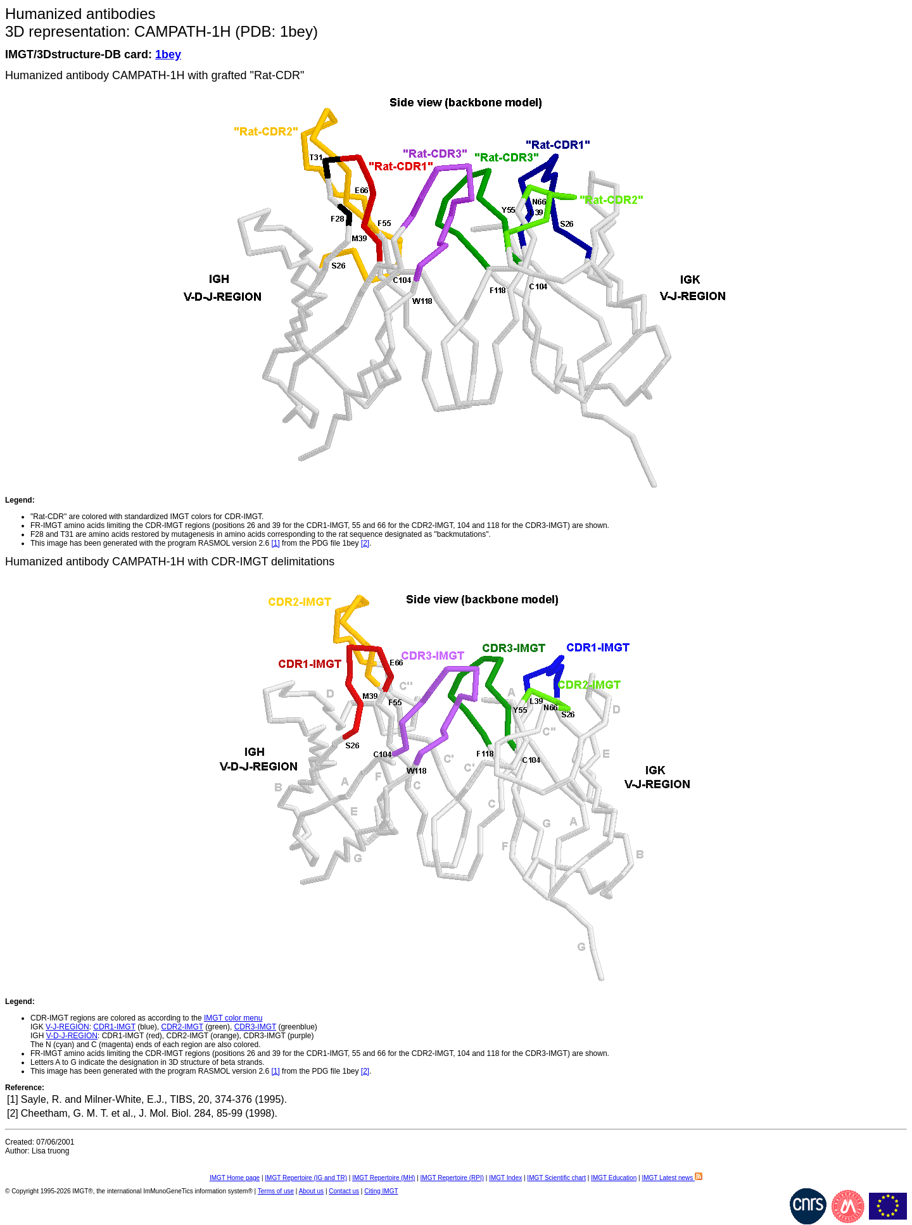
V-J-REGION (67, 1026)
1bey (168, 54)
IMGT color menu (233, 1018)
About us (311, 1191)
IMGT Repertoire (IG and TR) (306, 1177)
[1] (275, 543)
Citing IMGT (381, 1191)
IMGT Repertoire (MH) (383, 1177)
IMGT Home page (235, 1177)
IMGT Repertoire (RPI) (452, 1177)
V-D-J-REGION (72, 1035)
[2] (365, 543)
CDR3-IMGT (255, 1026)
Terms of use (276, 1191)
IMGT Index (505, 1177)
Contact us (344, 1191)
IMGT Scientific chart (556, 1177)
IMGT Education (613, 1177)
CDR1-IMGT (114, 1026)
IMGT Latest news (672, 1177)
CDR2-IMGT (182, 1026)
